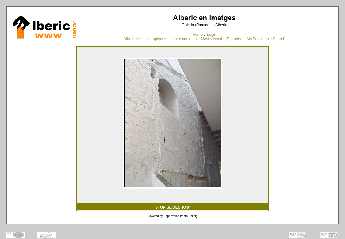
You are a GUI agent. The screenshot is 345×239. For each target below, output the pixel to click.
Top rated (234, 39)
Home (197, 34)
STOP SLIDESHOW (172, 207)
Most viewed (211, 39)
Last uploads (155, 39)
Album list (132, 39)
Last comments (184, 39)
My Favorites (258, 39)
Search (279, 39)
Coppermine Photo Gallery (180, 216)
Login (211, 34)
